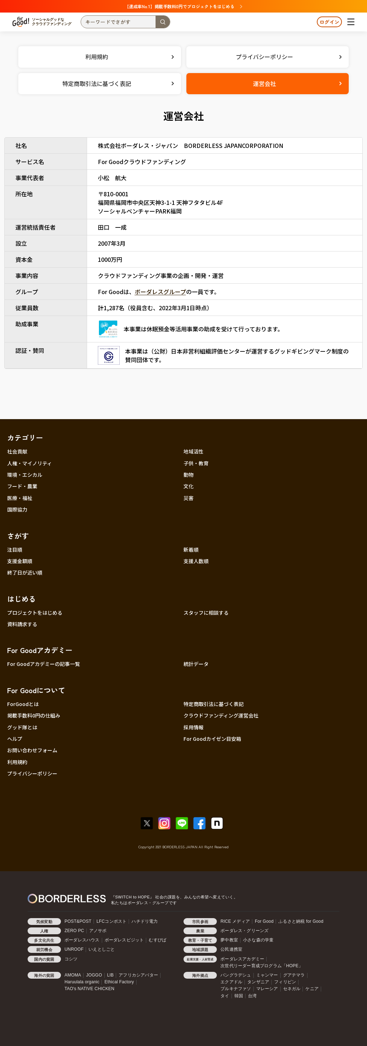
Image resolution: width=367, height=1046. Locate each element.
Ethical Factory (119, 981)
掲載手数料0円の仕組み (33, 715)
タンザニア (258, 981)
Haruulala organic (82, 981)
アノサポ (98, 930)
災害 (189, 498)
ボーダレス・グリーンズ (244, 930)
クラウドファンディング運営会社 (221, 715)
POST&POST (78, 921)
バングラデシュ (235, 975)
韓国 (238, 995)
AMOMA (73, 975)
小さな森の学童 (258, 939)
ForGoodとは (23, 703)
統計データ (196, 663)
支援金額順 (19, 561)
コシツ (71, 958)
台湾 (252, 995)
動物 (189, 474)
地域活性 (194, 451)
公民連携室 (231, 949)
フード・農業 (22, 486)
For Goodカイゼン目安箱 (212, 738)
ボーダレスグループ (160, 291)
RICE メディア (235, 921)
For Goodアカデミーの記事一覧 (43, 663)
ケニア (312, 988)
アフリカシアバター (138, 975)
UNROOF (74, 949)
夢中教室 (229, 939)
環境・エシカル (24, 474)
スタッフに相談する (206, 612)
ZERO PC (74, 930)
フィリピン (285, 981)
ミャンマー (267, 975)
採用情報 (194, 727)
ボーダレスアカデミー (242, 958)
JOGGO (94, 975)
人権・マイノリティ (29, 463)
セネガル (292, 988)
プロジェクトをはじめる (34, 612)
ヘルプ (14, 738)
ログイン (329, 21)
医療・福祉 (19, 498)
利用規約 (17, 762)
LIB (110, 975)
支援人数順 (196, 561)
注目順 (14, 549)
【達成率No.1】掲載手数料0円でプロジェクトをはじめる (183, 6)
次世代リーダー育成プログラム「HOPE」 (261, 965)
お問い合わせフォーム (32, 750)
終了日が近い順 (24, 572)
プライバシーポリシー (32, 773)
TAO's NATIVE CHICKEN (89, 988)
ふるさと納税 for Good (300, 921)
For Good (264, 921)
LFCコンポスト (111, 921)
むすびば (157, 939)
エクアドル (231, 981)
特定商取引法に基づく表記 (214, 703)
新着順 (191, 549)
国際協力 (17, 509)
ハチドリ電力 (145, 921)
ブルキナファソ (235, 988)
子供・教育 (196, 463)
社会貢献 (17, 451)
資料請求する (22, 624)
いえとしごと (102, 949)
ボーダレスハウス (82, 939)
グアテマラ (294, 975)
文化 (189, 486)
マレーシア (267, 988)
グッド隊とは (22, 727)
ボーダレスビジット (124, 939)
